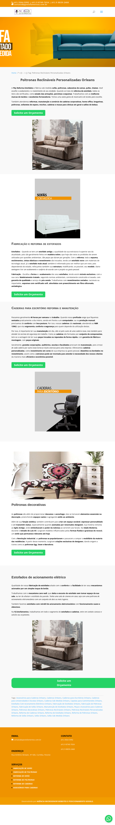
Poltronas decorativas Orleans (32, 710)
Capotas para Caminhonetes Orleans (86, 701)
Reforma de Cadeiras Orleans (31, 713)
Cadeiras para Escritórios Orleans (76, 698)
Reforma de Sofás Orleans (22, 716)
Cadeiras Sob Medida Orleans (57, 701)
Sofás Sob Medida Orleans (58, 716)
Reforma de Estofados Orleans (58, 713)
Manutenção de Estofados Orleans (58, 707)
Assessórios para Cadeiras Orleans (31, 698)
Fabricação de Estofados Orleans (66, 704)
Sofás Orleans (40, 716)
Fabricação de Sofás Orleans (31, 707)
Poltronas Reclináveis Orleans (58, 710)
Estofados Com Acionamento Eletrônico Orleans (31, 704)
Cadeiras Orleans (54, 698)
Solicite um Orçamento (28, 113)
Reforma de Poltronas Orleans (84, 713)
